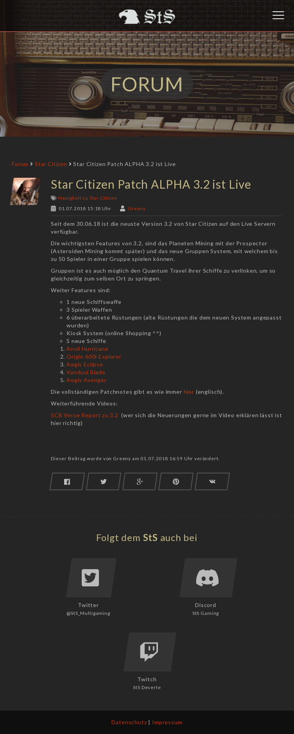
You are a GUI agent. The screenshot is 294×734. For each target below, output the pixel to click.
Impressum (167, 722)
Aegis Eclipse (84, 364)
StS (150, 537)
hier (189, 391)
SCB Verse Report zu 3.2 (84, 415)
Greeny (137, 208)
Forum (20, 164)
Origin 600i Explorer (94, 356)
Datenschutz (129, 722)
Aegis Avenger (86, 380)
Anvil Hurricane (87, 348)
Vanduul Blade (86, 372)
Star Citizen (51, 164)
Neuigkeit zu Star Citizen (87, 198)
